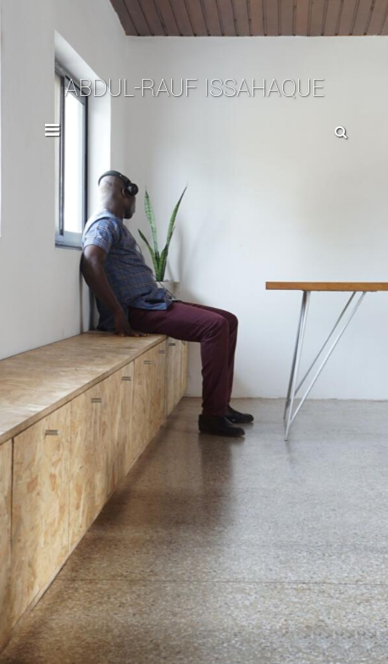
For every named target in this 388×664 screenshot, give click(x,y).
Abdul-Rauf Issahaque (194, 88)
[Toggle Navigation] (52, 134)
